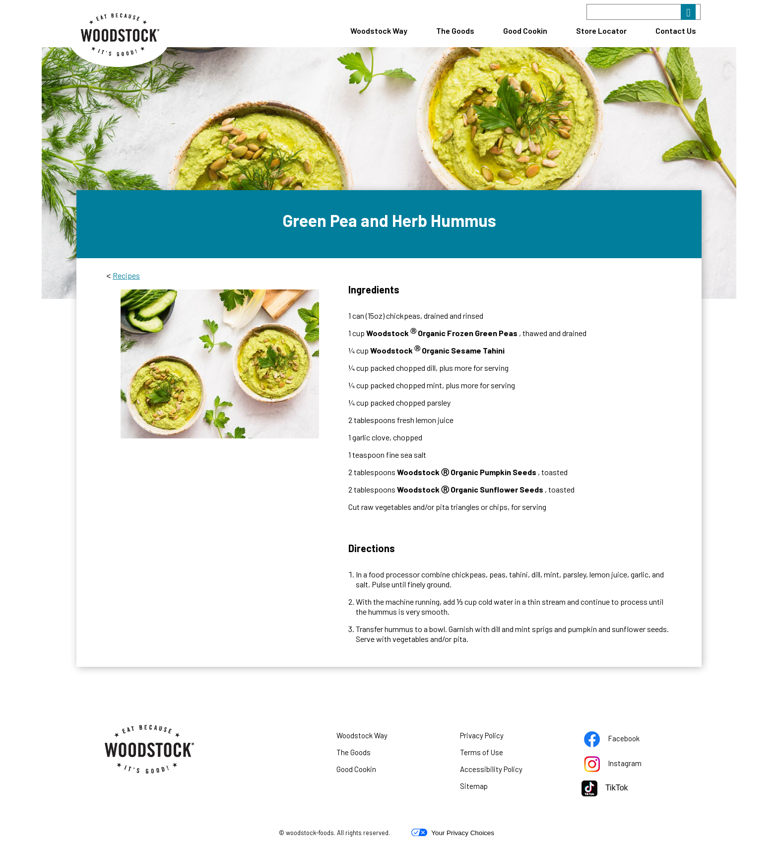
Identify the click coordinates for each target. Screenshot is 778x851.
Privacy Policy (494, 737)
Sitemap (474, 785)
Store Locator (601, 30)
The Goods (455, 30)
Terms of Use (494, 754)
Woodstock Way (378, 30)
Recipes (126, 275)
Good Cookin (525, 30)
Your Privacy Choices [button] (452, 833)
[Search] (643, 12)
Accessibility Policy (503, 771)
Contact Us (675, 30)
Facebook (624, 740)
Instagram (625, 765)
